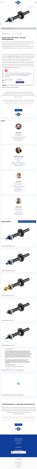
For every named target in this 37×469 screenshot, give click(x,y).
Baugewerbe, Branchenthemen (7, 87)
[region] (18, 76)
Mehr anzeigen (18, 110)
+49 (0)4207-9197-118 (18, 165)
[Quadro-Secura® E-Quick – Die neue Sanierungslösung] (18, 358)
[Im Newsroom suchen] (35, 2)
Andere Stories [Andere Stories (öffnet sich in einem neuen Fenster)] (18, 465)
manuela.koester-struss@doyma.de (18, 164)
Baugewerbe (16, 87)
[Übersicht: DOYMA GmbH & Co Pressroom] (18, 2)
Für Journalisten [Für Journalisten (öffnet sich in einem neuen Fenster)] (18, 463)
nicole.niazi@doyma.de (18, 189)
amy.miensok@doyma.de (18, 213)
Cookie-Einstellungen (9, 79)
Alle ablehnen (19, 79)
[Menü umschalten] (2, 2)
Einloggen (19, 466)
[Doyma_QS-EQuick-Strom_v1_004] (18, 334)
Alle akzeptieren (20, 82)
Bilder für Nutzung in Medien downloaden (27, 221)
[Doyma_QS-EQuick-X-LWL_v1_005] (18, 234)
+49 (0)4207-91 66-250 (18, 191)
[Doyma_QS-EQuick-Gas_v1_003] (18, 284)
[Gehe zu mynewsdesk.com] (18, 459)
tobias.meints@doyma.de (18, 138)
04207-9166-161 (18, 214)
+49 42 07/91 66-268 (18, 140)
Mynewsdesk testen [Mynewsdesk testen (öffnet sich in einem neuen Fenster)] (18, 462)
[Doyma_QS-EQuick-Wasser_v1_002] (18, 259)
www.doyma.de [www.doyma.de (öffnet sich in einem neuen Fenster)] (18, 447)
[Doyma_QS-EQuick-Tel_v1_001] (18, 309)
